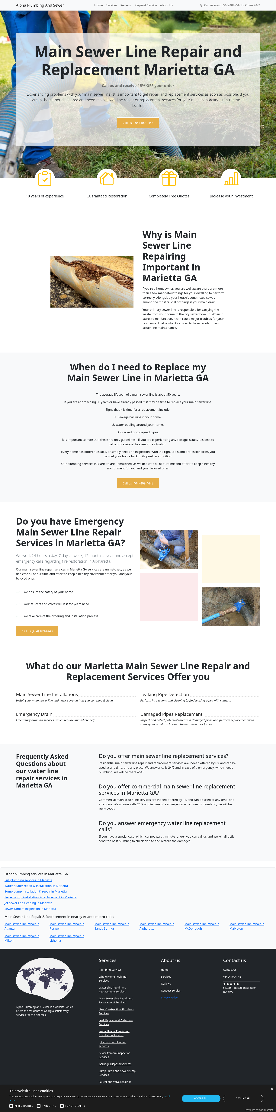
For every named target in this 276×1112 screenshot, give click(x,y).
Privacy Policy (169, 997)
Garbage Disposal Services (115, 1064)
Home (98, 5)
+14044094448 (232, 976)
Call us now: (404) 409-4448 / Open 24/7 (230, 5)
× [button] (271, 1089)
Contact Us (229, 969)
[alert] (138, 1098)
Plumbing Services (110, 969)
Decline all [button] (243, 1098)
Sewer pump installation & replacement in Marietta (40, 897)
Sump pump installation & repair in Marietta (36, 891)
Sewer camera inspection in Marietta (30, 909)
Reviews (126, 5)
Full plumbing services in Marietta (28, 880)
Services (111, 5)
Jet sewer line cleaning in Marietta (28, 903)
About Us (166, 5)
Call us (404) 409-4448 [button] (138, 123)
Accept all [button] (201, 1098)
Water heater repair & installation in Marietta (36, 886)
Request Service (146, 5)
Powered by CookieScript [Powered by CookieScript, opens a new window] (259, 1110)
